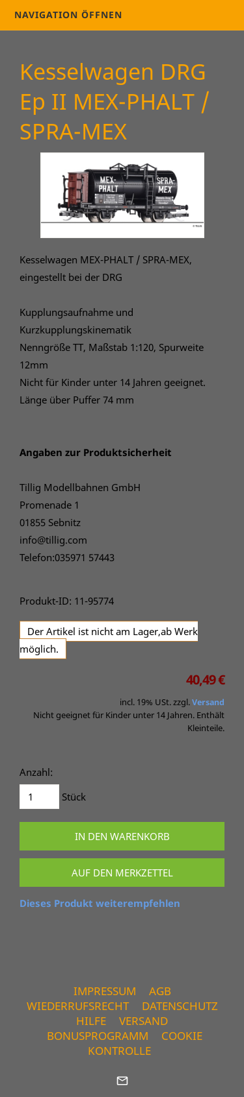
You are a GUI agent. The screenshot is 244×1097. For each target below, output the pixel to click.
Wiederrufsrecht (78, 1005)
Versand (208, 702)
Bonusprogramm (97, 1035)
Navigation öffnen (68, 14)
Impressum (105, 990)
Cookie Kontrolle (145, 1043)
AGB (160, 990)
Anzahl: (36, 771)
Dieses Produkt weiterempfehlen (100, 903)
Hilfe (91, 1020)
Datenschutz (180, 1005)
